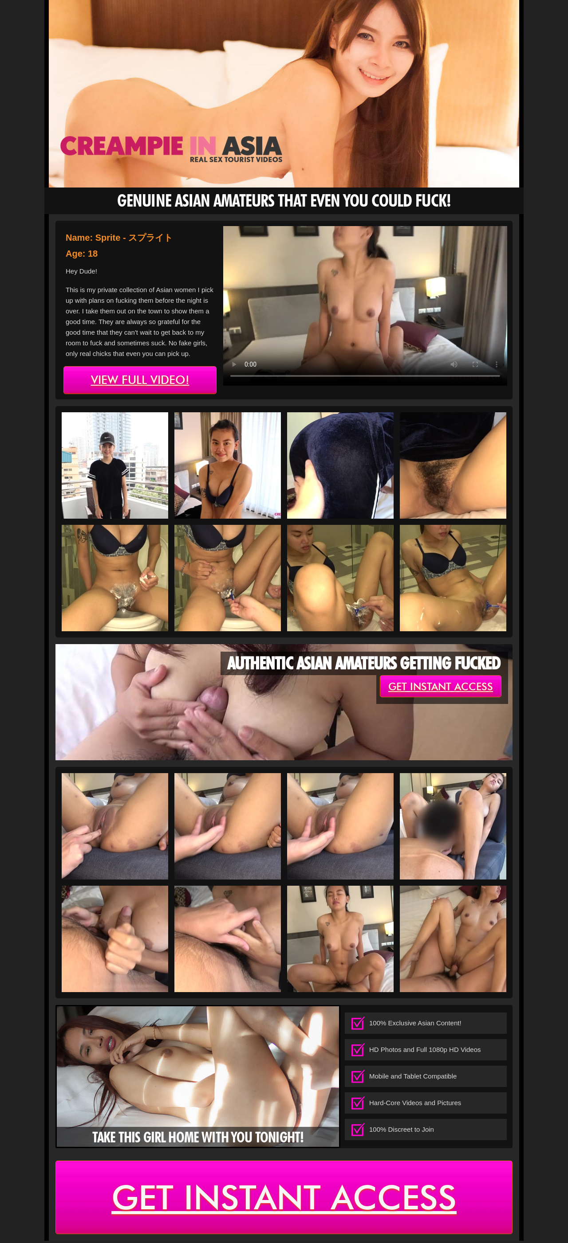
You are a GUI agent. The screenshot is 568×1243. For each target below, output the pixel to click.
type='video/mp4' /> (365, 306)
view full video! (140, 380)
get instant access (440, 686)
